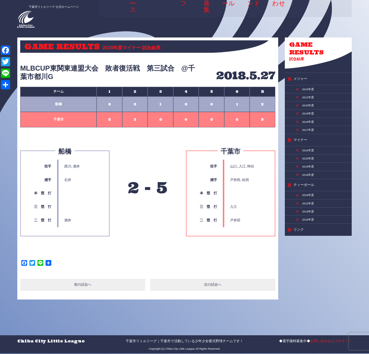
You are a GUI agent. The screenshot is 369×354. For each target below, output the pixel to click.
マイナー (302, 151)
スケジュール (227, 14)
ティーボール (306, 202)
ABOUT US (153, 14)
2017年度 (309, 140)
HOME (112, 13)
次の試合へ (213, 285)
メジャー (302, 81)
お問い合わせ (279, 14)
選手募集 (204, 13)
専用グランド (253, 14)
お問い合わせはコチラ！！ (331, 341)
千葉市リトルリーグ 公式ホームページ (47, 5)
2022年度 (309, 224)
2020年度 (309, 111)
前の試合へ (82, 285)
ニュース (131, 13)
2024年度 (309, 93)
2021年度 (309, 102)
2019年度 (309, 121)
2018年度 (309, 130)
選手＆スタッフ (180, 14)
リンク (299, 254)
